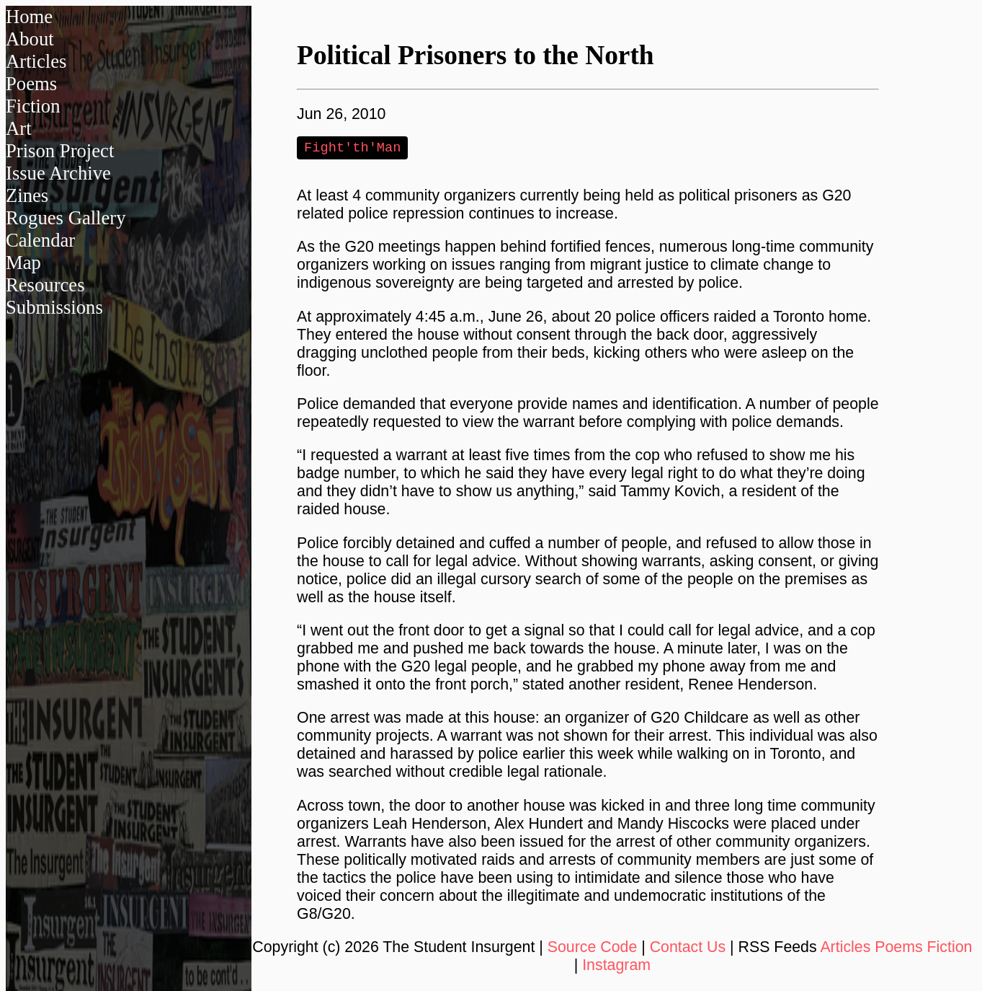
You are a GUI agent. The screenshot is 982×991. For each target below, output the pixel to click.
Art (19, 128)
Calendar (40, 240)
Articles (36, 61)
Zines (27, 195)
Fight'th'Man (352, 148)
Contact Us (688, 948)
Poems (31, 83)
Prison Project (60, 151)
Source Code (593, 948)
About (30, 39)
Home (29, 16)
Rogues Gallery (66, 218)
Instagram (616, 966)
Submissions (54, 307)
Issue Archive (58, 173)
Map (23, 262)
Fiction (33, 106)
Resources (45, 285)
